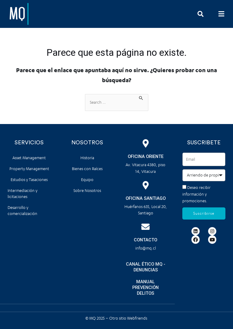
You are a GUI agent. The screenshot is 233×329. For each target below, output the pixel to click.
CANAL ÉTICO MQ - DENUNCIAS (145, 267)
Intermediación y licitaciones (22, 193)
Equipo (87, 179)
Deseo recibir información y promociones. (196, 194)
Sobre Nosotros (87, 190)
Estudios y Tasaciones (29, 179)
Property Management (29, 168)
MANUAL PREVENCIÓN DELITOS (145, 287)
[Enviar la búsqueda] (141, 97)
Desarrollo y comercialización (22, 210)
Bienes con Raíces (87, 168)
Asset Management (29, 158)
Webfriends (137, 318)
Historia (87, 158)
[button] (221, 14)
